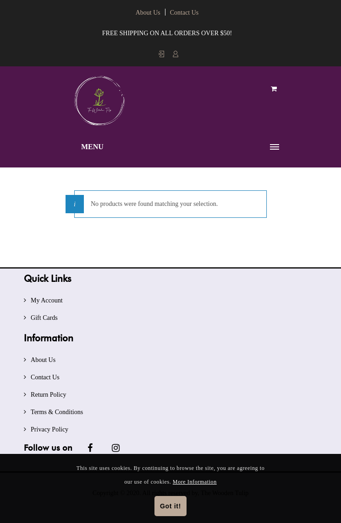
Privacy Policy (49, 429)
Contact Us (184, 12)
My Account (47, 300)
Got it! (170, 506)
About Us (148, 12)
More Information (195, 482)
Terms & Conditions (57, 412)
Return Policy (48, 394)
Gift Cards (44, 317)
